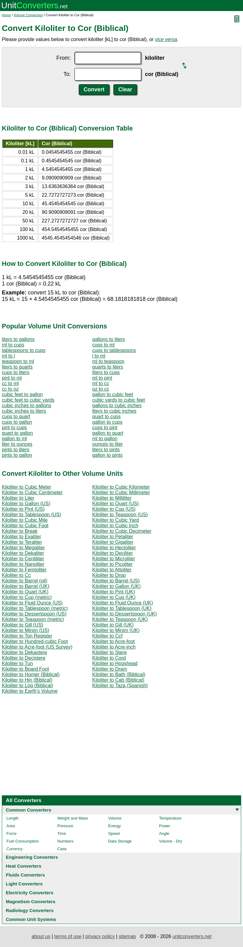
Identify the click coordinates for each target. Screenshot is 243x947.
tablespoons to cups (23, 350)
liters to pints (106, 449)
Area (10, 826)
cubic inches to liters (24, 411)
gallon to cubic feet (112, 394)
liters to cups (106, 372)
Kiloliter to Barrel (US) (116, 580)
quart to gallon (17, 433)
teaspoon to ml (18, 361)
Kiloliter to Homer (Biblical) (31, 674)
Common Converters (28, 810)
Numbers (65, 841)
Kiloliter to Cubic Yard (115, 520)
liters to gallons (18, 339)
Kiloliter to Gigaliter (112, 542)
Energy (114, 826)
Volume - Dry (170, 841)
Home (6, 15)
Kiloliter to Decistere (23, 658)
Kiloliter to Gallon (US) (26, 503)
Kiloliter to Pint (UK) (113, 591)
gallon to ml (14, 438)
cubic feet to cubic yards (28, 400)
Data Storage (120, 841)
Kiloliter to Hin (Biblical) (27, 680)
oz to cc (100, 389)
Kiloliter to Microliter (113, 558)
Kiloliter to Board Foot (25, 669)
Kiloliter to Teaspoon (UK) (120, 619)
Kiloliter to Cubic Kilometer (121, 487)
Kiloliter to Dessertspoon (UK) (124, 613)
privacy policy (100, 936)
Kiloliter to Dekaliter (23, 553)
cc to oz (10, 389)
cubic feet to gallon (22, 394)
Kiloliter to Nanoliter (23, 564)
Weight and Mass (72, 818)
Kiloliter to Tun (17, 663)
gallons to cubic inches (117, 405)
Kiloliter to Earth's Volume (30, 691)
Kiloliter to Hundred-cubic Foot (35, 641)
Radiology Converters (30, 910)
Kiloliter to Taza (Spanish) (120, 685)
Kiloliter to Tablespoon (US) (31, 514)
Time (61, 833)
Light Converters (24, 883)
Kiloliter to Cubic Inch (115, 525)
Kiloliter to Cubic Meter (26, 487)
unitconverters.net (192, 936)
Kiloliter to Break (20, 531)
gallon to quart (107, 433)
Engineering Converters (32, 857)
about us (41, 936)
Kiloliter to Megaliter (23, 547)
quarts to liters (107, 366)
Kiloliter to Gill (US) (22, 624)
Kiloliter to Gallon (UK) (116, 586)
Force (11, 833)
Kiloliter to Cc (16, 575)
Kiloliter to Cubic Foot (25, 525)
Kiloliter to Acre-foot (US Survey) (37, 647)
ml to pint (102, 378)
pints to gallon (17, 455)
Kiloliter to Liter (18, 498)
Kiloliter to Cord (109, 658)
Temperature (170, 818)
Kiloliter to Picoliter (112, 564)
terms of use (67, 936)
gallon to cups (107, 422)
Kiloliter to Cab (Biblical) (118, 680)
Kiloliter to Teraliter (22, 542)
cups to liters (15, 372)
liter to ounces (17, 444)
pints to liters (15, 449)
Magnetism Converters (30, 901)
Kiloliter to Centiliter (23, 558)
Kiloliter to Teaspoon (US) (120, 514)
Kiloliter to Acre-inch (113, 647)
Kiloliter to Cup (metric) (27, 597)
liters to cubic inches (114, 411)
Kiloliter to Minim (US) (25, 630)
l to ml (98, 355)
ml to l (8, 355)
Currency (14, 849)
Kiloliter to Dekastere (24, 652)
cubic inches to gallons (26, 405)
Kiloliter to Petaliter (112, 536)
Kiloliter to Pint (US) (23, 509)
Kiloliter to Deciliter (112, 553)
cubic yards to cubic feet (118, 400)
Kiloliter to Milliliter (111, 498)
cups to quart (16, 416)
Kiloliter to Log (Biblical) (27, 685)
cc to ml (10, 383)
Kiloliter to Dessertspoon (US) (34, 613)
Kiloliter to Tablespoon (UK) (122, 608)
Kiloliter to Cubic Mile (24, 520)
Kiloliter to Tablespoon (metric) (35, 608)
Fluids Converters (25, 874)
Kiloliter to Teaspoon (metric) (33, 619)
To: (67, 74)
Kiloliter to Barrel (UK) (25, 586)
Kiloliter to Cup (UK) (113, 597)
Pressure (65, 826)
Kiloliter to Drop (109, 575)
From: (63, 58)
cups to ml (103, 344)
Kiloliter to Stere (109, 652)
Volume (114, 818)
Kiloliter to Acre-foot (113, 641)
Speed (114, 833)
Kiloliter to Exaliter (21, 536)
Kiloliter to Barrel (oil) (24, 580)
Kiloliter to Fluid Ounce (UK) (122, 602)
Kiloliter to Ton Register (27, 635)
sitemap (127, 936)
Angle (164, 833)
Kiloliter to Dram (109, 669)
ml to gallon (104, 438)
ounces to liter (107, 444)
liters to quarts (17, 366)
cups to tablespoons (114, 350)
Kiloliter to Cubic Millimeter (121, 492)
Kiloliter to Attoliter (111, 569)
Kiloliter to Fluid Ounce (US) (32, 602)
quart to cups (106, 416)
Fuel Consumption (22, 841)
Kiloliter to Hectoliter (114, 547)
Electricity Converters (29, 892)
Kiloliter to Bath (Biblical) (118, 674)
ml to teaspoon (108, 361)
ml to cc (100, 383)
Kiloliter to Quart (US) (115, 503)
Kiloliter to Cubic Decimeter (121, 531)
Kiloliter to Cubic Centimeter (32, 492)
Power (164, 826)
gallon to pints (107, 455)
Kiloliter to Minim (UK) (116, 630)
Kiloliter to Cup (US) (113, 509)
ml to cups (13, 344)
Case (61, 849)
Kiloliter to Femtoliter (24, 569)
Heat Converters (23, 866)
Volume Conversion (28, 15)
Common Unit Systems (31, 919)
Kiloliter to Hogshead (115, 663)
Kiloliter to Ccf (107, 635)
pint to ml (12, 378)
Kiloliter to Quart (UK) (25, 591)
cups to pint (104, 427)
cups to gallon (17, 422)
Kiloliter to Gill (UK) (113, 624)
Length (12, 818)
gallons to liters (108, 339)
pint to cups (14, 427)
